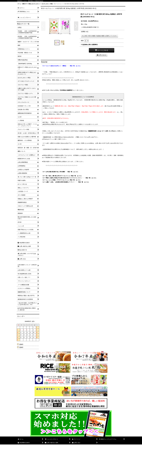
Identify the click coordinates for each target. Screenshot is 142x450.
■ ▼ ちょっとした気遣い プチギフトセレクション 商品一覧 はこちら (62, 180)
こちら (64, 137)
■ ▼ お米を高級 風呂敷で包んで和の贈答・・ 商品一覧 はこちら (60, 171)
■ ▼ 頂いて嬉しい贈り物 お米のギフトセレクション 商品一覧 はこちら (62, 175)
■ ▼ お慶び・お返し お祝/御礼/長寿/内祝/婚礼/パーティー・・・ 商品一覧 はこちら (66, 182)
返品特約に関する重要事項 (89, 44)
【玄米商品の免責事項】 (66, 90)
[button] (43, 26)
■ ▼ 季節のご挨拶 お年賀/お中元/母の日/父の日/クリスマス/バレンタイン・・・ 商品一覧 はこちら (69, 178)
